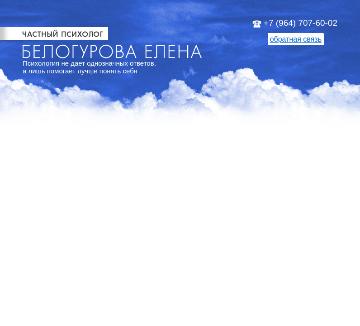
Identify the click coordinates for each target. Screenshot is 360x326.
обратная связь (296, 39)
